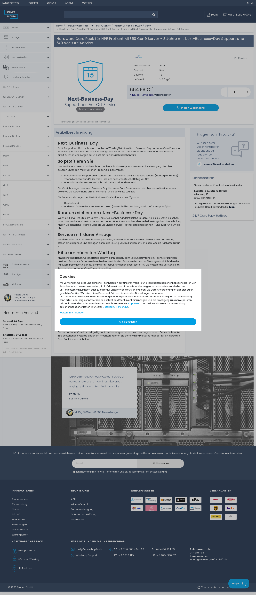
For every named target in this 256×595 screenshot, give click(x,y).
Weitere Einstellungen (72, 312)
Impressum (134, 303)
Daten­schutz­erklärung (115, 306)
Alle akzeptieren (128, 321)
